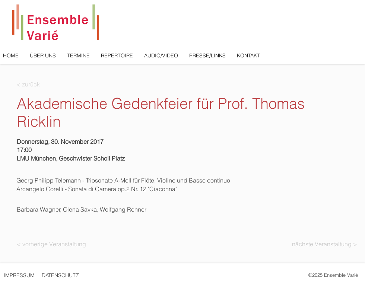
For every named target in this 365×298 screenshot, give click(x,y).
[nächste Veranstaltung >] (323, 244)
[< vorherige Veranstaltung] (51, 244)
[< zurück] (41, 84)
